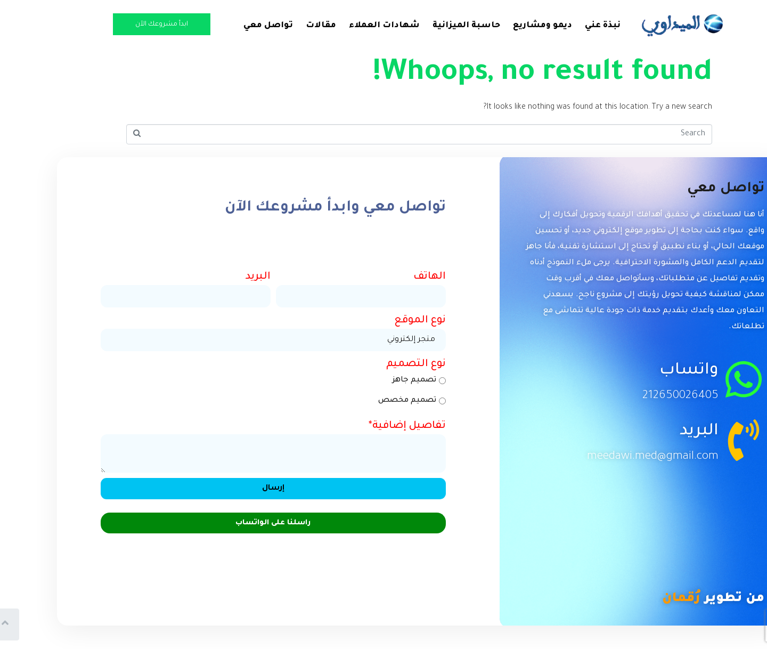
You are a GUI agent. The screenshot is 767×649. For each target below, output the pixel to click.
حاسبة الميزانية (430, 25)
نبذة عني (567, 25)
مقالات (285, 25)
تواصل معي (232, 25)
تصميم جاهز (383, 380)
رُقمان (645, 599)
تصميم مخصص (376, 400)
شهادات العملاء (348, 25)
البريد (662, 432)
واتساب (652, 371)
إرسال (237, 488)
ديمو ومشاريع (506, 25)
